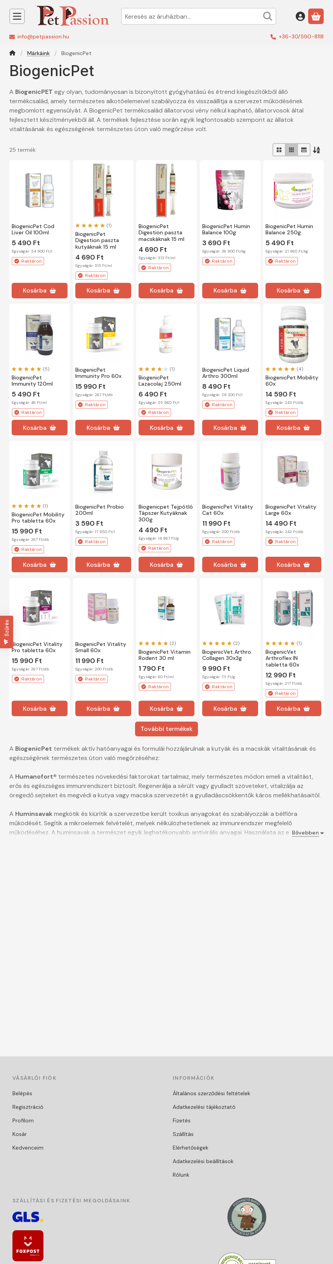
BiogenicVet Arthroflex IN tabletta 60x (282, 658)
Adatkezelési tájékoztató (204, 1106)
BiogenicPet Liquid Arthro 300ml (225, 373)
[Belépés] (300, 16)
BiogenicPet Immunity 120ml (32, 381)
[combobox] (198, 16)
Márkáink (38, 53)
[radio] (279, 149)
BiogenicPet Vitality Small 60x (100, 647)
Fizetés (182, 1120)
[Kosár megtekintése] (316, 16)
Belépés (22, 1093)
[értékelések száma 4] (284, 369)
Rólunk (181, 1174)
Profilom (23, 1120)
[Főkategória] (12, 53)
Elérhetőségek (190, 1147)
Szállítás (183, 1134)
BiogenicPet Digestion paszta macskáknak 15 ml (161, 233)
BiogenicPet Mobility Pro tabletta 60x (38, 518)
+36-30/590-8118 (301, 36)
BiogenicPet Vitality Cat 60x (227, 510)
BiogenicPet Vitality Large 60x (290, 510)
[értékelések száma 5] (30, 369)
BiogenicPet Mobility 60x (291, 381)
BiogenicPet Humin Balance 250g (289, 229)
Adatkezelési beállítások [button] (203, 1161)
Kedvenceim (27, 1147)
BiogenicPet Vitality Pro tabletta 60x (37, 647)
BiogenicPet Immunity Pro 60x (98, 373)
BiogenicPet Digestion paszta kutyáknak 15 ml (97, 240)
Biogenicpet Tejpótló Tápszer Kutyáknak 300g (166, 513)
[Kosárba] (40, 290)
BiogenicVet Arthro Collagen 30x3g (226, 654)
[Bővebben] (306, 833)
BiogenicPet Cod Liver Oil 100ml (33, 229)
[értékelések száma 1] (93, 225)
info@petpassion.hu (43, 36)
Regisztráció (27, 1106)
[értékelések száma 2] (157, 643)
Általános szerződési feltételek (211, 1093)
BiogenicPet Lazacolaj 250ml (160, 381)
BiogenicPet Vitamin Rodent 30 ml (165, 654)
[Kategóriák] (17, 16)
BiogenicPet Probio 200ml (99, 510)
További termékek (166, 729)
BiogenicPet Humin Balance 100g (226, 229)
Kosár (19, 1134)
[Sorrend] (317, 149)
